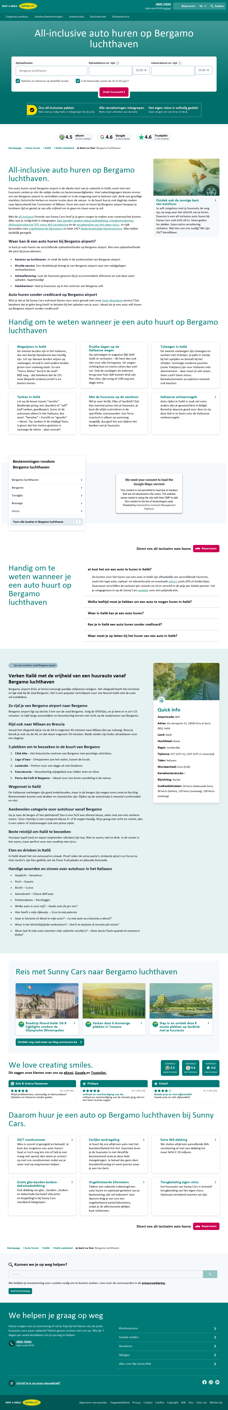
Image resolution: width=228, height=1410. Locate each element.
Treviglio (47, 495)
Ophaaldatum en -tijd (104, 63)
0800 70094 (24, 1342)
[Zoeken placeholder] (210, 1274)
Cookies (148, 1402)
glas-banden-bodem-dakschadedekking (82, 220)
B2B (183, 1402)
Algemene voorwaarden (93, 1402)
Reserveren (206, 548)
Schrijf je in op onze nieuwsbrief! (38, 1383)
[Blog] (217, 1382)
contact (167, 8)
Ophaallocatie (24, 62)
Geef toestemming (20, 1291)
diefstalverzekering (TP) (24, 224)
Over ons (201, 1402)
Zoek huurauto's (114, 92)
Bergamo (47, 487)
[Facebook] (204, 1382)
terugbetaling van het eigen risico (98, 224)
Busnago (47, 503)
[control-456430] (110, 71)
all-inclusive (26, 216)
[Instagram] (211, 1382)
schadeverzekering (121, 220)
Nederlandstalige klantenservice (101, 228)
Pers (191, 1402)
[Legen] (83, 71)
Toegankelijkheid (119, 1402)
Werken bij (216, 1402)
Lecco (47, 511)
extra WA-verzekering (54, 224)
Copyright (172, 1402)
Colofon (159, 1402)
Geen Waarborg (112, 300)
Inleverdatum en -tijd (166, 63)
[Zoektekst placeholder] (106, 1274)
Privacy (136, 1402)
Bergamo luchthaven (47, 479)
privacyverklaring (154, 1283)
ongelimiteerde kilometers (46, 228)
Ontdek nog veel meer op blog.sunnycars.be (50, 1042)
